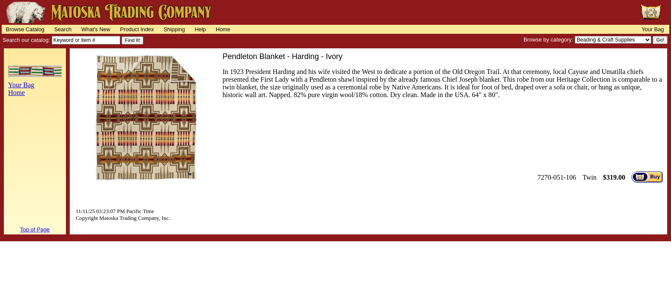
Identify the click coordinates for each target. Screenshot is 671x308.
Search (63, 29)
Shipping (174, 29)
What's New (95, 29)
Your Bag (652, 29)
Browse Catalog (25, 29)
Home (223, 29)
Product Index (137, 29)
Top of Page (35, 229)
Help (200, 29)
